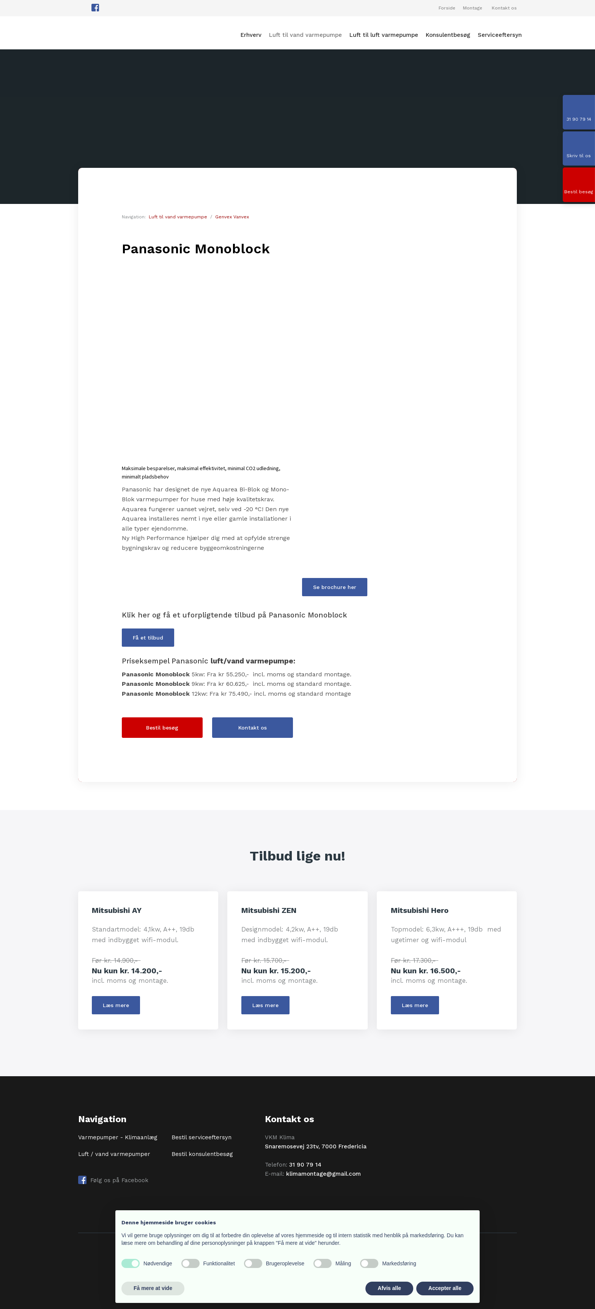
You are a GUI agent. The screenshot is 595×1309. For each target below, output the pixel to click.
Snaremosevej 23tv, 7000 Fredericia (316, 1146)
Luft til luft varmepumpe (383, 35)
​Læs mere (116, 1005)
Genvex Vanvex (232, 216)
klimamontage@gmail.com (323, 1173)
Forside (447, 8)
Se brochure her (334, 587)
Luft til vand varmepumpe (305, 35)
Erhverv (251, 35)
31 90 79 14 (305, 1164)
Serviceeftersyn (500, 35)
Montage (472, 8)
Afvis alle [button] (389, 1288)
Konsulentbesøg (448, 35)
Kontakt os (504, 8)
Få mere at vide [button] (153, 1288)
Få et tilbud (148, 638)
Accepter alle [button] (444, 1288)
